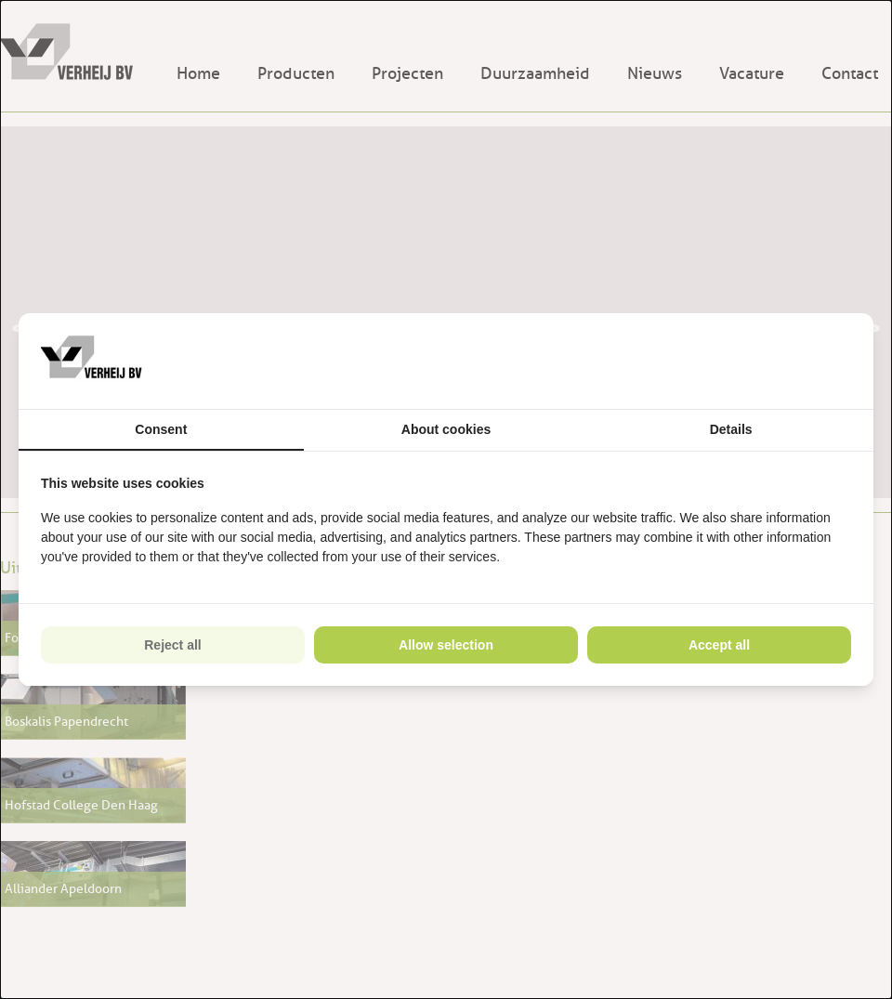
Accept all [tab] (719, 645)
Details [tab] (731, 429)
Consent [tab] (161, 429)
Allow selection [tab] (446, 645)
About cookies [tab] (446, 429)
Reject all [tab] (172, 645)
